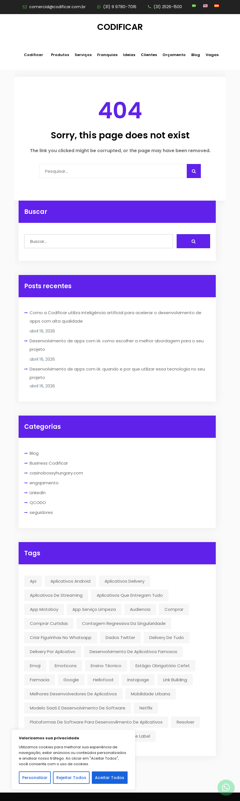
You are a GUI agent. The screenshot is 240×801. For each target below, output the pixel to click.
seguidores (41, 512)
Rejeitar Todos (71, 777)
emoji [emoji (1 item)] (35, 666)
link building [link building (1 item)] (175, 680)
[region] (73, 759)
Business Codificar (49, 463)
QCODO (38, 502)
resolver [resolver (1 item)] (185, 722)
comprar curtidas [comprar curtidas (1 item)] (49, 623)
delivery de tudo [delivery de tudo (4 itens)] (166, 637)
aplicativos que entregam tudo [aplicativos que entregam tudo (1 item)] (130, 595)
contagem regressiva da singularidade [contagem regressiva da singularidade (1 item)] (124, 623)
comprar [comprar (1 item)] (174, 609)
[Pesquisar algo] (194, 171)
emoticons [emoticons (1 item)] (66, 666)
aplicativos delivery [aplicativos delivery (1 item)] (125, 581)
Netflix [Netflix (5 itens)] (145, 708)
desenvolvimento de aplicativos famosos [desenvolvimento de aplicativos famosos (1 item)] (133, 651)
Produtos (60, 54)
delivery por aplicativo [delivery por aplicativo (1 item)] (52, 651)
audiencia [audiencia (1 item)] (140, 609)
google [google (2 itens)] (71, 680)
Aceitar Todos (109, 777)
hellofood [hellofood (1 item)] (103, 680)
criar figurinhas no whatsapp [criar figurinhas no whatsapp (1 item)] (61, 637)
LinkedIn (38, 493)
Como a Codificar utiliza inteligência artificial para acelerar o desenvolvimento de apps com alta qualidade (115, 317)
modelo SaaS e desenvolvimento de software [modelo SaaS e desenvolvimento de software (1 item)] (77, 708)
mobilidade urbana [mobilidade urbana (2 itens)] (150, 694)
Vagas (212, 54)
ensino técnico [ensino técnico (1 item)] (106, 666)
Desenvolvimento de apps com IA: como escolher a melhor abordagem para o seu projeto (117, 345)
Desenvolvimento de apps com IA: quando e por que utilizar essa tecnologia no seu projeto (117, 373)
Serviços (83, 54)
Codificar (120, 27)
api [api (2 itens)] (33, 581)
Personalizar (35, 777)
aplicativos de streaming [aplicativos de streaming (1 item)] (56, 595)
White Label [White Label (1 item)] (138, 736)
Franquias (107, 54)
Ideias (129, 54)
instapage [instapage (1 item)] (138, 680)
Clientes (149, 54)
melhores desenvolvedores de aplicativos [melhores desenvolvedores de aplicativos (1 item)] (73, 694)
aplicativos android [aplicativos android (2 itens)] (70, 581)
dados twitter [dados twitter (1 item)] (120, 637)
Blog (195, 54)
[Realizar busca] (193, 241)
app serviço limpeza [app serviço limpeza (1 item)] (94, 609)
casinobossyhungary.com (56, 473)
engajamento (44, 483)
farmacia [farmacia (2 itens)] (39, 680)
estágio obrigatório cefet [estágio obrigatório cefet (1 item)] (162, 666)
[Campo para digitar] (112, 171)
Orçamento (174, 54)
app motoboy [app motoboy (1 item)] (44, 609)
